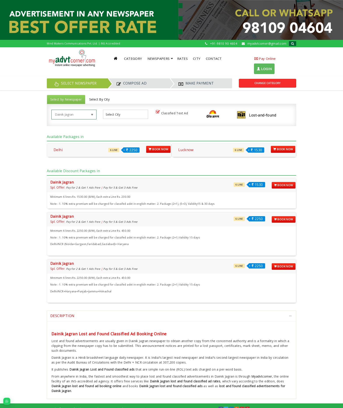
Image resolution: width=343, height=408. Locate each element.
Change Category (267, 83)
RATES (182, 58)
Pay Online (265, 58)
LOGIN (264, 69)
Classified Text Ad (173, 113)
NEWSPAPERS (160, 58)
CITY (197, 58)
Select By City (99, 99)
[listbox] (115, 114)
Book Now (158, 149)
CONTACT (214, 58)
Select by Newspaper (66, 99)
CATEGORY (133, 58)
